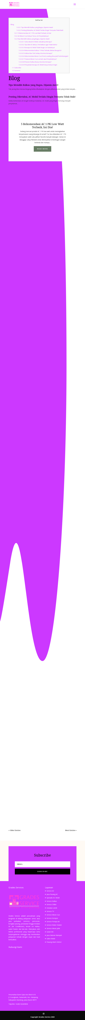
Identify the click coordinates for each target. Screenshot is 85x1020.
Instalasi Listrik (52, 908)
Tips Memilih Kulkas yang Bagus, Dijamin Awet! (34, 27)
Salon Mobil (51, 939)
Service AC (50, 891)
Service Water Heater (54, 925)
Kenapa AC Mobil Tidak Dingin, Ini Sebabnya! (37, 47)
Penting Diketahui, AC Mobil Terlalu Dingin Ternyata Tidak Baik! (39, 30)
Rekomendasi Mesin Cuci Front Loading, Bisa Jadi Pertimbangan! (43, 56)
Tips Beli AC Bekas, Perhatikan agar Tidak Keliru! (38, 45)
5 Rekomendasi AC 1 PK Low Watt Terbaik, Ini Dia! (32, 33)
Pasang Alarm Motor (54, 942)
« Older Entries (14, 830)
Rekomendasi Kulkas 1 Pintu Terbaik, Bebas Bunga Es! (40, 50)
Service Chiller (51, 904)
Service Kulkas (52, 901)
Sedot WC (50, 932)
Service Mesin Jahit (53, 928)
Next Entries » (70, 830)
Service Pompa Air (53, 921)
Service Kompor (52, 918)
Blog (12, 24)
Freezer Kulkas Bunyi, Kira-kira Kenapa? (35, 62)
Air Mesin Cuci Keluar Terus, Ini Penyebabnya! (31, 36)
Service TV (50, 911)
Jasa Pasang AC (52, 894)
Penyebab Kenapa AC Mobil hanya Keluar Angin (38, 65)
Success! (16, 71)
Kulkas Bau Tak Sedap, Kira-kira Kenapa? (35, 53)
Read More (42, 149)
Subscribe (16, 68)
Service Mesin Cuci (53, 915)
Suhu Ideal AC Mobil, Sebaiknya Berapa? (35, 42)
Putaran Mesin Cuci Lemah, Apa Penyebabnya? (38, 59)
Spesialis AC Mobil (53, 898)
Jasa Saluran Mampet (54, 935)
